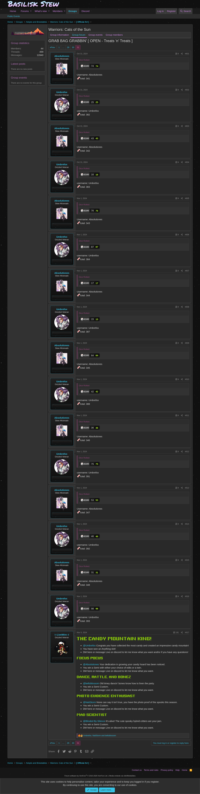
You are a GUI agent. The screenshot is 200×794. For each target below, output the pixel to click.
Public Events (14, 16)
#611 (187, 415)
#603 (187, 126)
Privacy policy (167, 770)
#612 (187, 451)
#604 (187, 162)
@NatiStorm (89, 702)
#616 (187, 596)
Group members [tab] (114, 34)
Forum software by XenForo (86, 776)
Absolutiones (61, 56)
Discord (86, 11)
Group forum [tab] (78, 34)
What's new (41, 11)
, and (99, 735)
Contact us (136, 770)
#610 (187, 379)
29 (68, 47)
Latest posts (18, 63)
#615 (187, 560)
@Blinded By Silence (94, 721)
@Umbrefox (89, 645)
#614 (187, 524)
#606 (187, 235)
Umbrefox (61, 92)
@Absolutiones (91, 664)
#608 (187, 307)
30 (73, 47)
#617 (187, 632)
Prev (53, 47)
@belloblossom (91, 683)
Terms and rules (151, 770)
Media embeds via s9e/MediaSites (122, 776)
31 (78, 47)
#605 (187, 198)
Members (58, 11)
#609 (187, 343)
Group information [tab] (59, 34)
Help (177, 770)
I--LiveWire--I (62, 634)
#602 (187, 90)
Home (13, 11)
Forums (25, 11)
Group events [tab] (95, 34)
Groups (72, 11)
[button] (30, 11)
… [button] (63, 47)
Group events (19, 77)
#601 (187, 54)
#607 (187, 271)
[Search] (186, 11)
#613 (187, 488)
